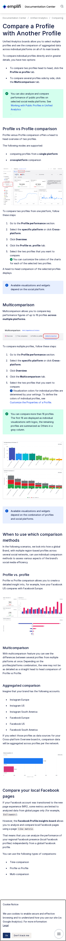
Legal (6, 925)
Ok (6, 935)
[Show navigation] (58, 933)
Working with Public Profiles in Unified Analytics (31, 107)
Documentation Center (14, 18)
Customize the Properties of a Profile (30, 402)
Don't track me (21, 935)
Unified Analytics (39, 18)
